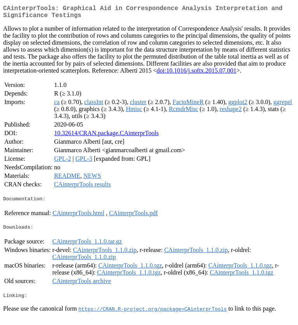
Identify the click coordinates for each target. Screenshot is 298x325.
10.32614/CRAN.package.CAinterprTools (106, 136)
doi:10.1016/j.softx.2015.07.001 (197, 73)
